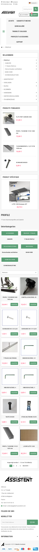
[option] (19, 195)
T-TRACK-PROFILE (29, 239)
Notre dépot (5, 2)
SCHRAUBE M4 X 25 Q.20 (9, 329)
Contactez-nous (6, 4)
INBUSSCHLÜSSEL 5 (29, 387)
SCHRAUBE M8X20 (21, 162)
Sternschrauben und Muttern (10, 252)
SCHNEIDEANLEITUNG (10, 265)
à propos (14, 2)
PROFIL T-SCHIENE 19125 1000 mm (10, 447)
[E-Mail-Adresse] (14, 522)
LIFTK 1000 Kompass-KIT (19, 204)
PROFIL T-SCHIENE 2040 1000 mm (10, 298)
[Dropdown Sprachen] (33, 3)
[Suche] (30, 9)
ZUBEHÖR (9, 239)
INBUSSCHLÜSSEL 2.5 (28, 358)
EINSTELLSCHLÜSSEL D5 (29, 297)
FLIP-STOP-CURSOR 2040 (24, 117)
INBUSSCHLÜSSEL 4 (10, 387)
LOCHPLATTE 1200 (29, 446)
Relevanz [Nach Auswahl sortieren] (4, 272)
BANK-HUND (29, 252)
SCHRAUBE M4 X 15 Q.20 (29, 329)
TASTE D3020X (10, 417)
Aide (15, 4)
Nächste (26, 465)
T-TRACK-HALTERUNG (10, 358)
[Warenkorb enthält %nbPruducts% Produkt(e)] (34, 15)
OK (32, 522)
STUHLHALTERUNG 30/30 (29, 417)
